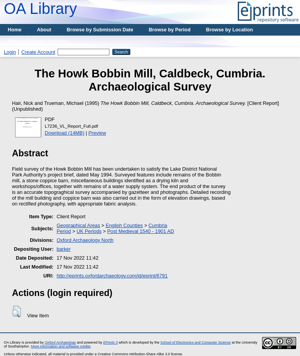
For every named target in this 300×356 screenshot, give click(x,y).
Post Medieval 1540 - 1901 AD (140, 231)
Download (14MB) (64, 133)
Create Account (38, 52)
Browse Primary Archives (38, 41)
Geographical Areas (78, 225)
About (44, 30)
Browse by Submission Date (100, 30)
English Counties (124, 225)
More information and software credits (60, 346)
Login (10, 52)
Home (15, 30)
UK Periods (89, 231)
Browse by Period (170, 30)
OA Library (40, 8)
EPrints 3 (110, 342)
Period (63, 231)
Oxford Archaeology (60, 342)
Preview (97, 133)
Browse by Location (229, 30)
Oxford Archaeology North (84, 240)
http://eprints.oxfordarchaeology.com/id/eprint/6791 (111, 276)
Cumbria (157, 225)
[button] (16, 311)
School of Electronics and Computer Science (195, 342)
